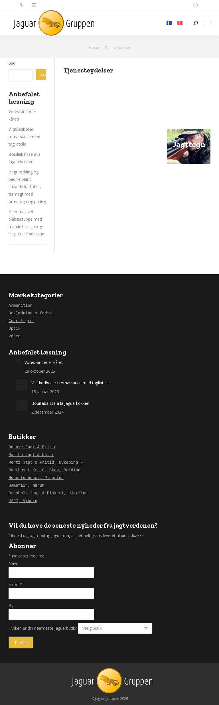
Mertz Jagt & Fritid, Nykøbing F (46, 462)
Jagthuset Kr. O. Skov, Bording (44, 470)
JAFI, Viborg (23, 501)
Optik (15, 328)
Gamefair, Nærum (26, 485)
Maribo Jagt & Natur (31, 455)
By (11, 605)
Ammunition (21, 305)
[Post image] (18, 361)
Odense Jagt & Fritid (32, 447)
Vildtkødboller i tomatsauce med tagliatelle (24, 137)
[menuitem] (169, 22)
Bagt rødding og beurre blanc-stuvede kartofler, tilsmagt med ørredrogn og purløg (27, 186)
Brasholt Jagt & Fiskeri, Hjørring (48, 493)
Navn (13, 563)
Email (15, 584)
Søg (12, 63)
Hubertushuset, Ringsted (36, 478)
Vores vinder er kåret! (44, 362)
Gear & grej (22, 321)
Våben (15, 336)
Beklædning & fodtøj (31, 313)
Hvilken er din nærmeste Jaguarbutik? (43, 628)
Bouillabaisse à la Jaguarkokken (60, 403)
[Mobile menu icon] (207, 23)
